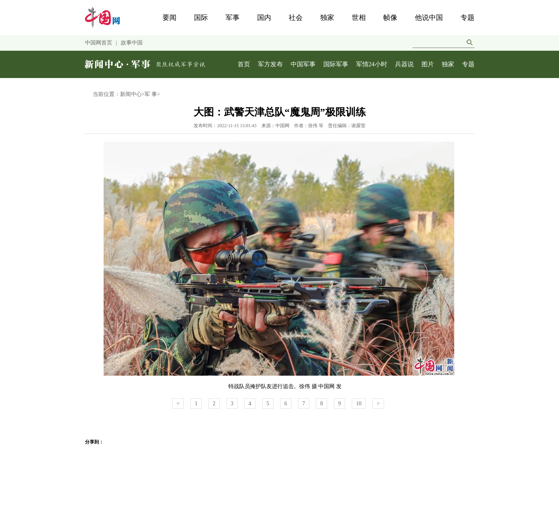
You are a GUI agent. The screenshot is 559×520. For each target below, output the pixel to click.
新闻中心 (131, 94)
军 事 (151, 94)
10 (358, 403)
